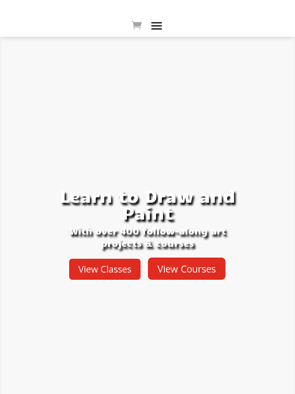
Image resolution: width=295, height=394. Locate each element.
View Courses (186, 268)
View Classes (104, 269)
